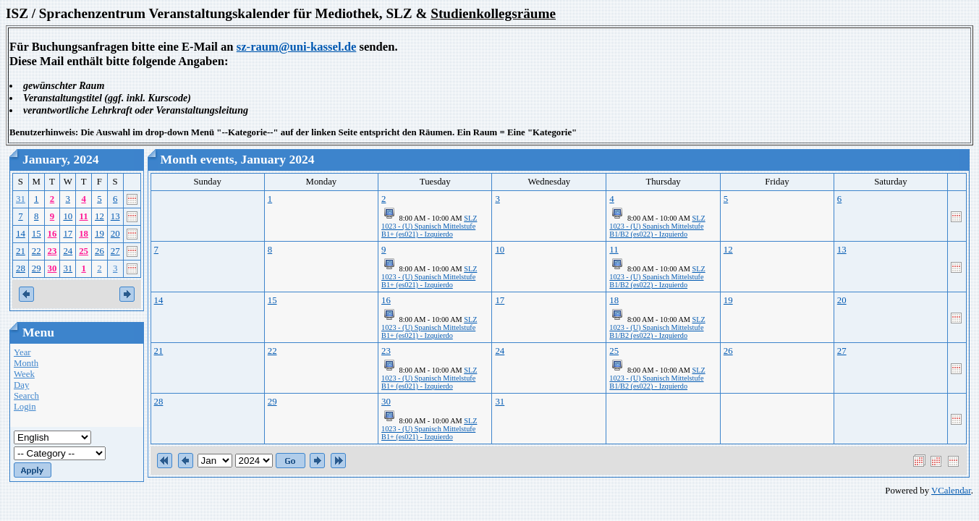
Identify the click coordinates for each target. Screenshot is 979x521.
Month (26, 363)
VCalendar (951, 491)
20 (115, 234)
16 (52, 234)
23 (52, 251)
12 (99, 216)
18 (83, 234)
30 (52, 268)
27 (115, 251)
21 (20, 251)
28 (20, 268)
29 (36, 268)
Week (24, 374)
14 (20, 234)
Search (26, 396)
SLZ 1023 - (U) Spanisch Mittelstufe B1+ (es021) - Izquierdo (429, 226)
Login (25, 407)
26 (99, 251)
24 (67, 251)
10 (67, 216)
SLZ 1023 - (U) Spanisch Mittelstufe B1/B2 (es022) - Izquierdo (657, 226)
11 (84, 216)
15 (36, 234)
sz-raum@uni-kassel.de (297, 47)
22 (36, 251)
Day (21, 385)
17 (67, 234)
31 (20, 199)
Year (22, 352)
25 (83, 251)
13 (115, 216)
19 (99, 234)
